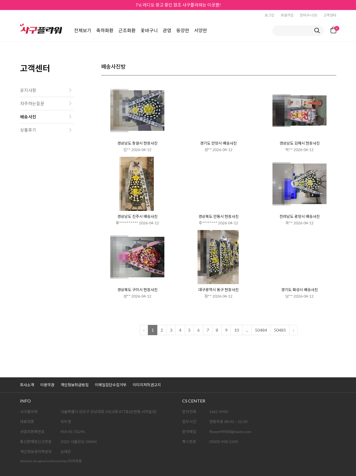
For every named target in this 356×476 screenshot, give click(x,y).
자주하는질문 (32, 103)
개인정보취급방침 (75, 384)
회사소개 (27, 384)
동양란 (182, 30)
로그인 (269, 15)
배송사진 (28, 116)
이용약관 (47, 384)
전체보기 (82, 30)
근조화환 (127, 30)
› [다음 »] (293, 329)
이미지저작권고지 (147, 384)
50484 (261, 329)
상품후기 (28, 129)
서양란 (200, 30)
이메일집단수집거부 (111, 384)
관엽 (167, 30)
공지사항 (28, 90)
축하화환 (105, 30)
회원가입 (287, 15)
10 (236, 329)
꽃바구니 (149, 30)
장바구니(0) (308, 15)
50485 (280, 329)
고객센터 (329, 15)
